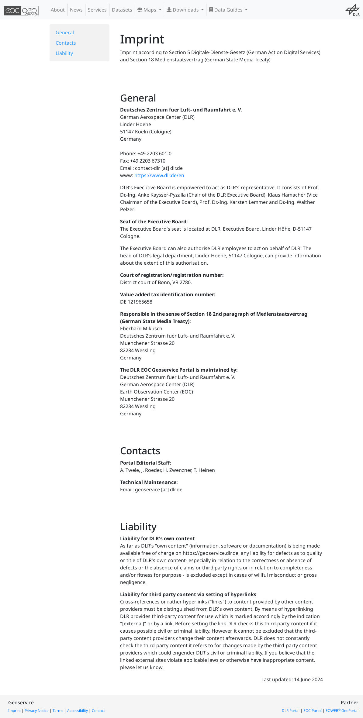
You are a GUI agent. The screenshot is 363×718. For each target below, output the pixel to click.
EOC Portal (312, 710)
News (76, 9)
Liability (64, 53)
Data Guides (226, 9)
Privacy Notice (37, 710)
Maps (147, 9)
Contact (98, 710)
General (65, 32)
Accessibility (77, 710)
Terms (58, 710)
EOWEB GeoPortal (342, 710)
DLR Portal (290, 710)
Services (97, 9)
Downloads (183, 9)
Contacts (66, 43)
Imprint (14, 710)
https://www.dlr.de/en (159, 175)
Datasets (122, 9)
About (58, 9)
